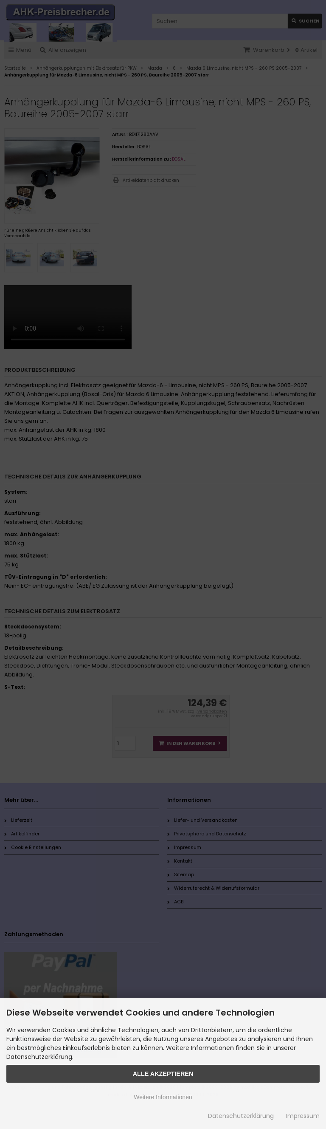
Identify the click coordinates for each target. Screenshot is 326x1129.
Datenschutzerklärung (241, 1116)
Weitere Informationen (163, 1097)
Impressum (303, 1116)
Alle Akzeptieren (163, 1073)
